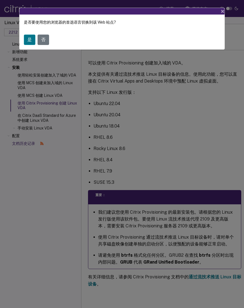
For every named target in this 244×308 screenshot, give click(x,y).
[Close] (222, 11)
